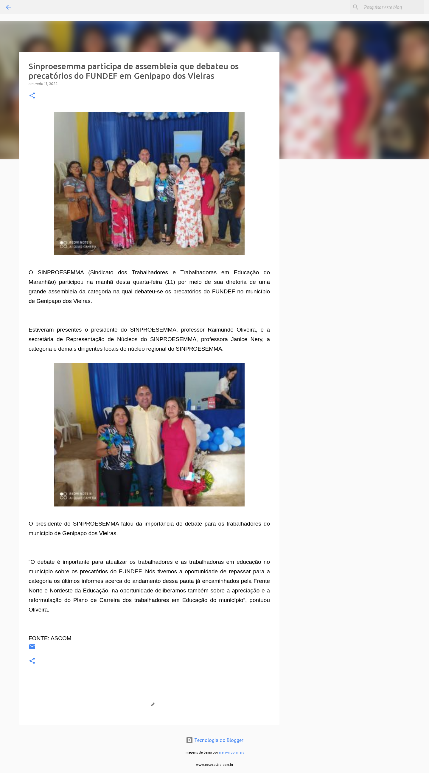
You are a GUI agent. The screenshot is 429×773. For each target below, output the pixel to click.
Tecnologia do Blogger (214, 740)
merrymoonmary (231, 752)
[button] (32, 96)
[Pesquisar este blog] (393, 7)
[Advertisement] (310, 257)
